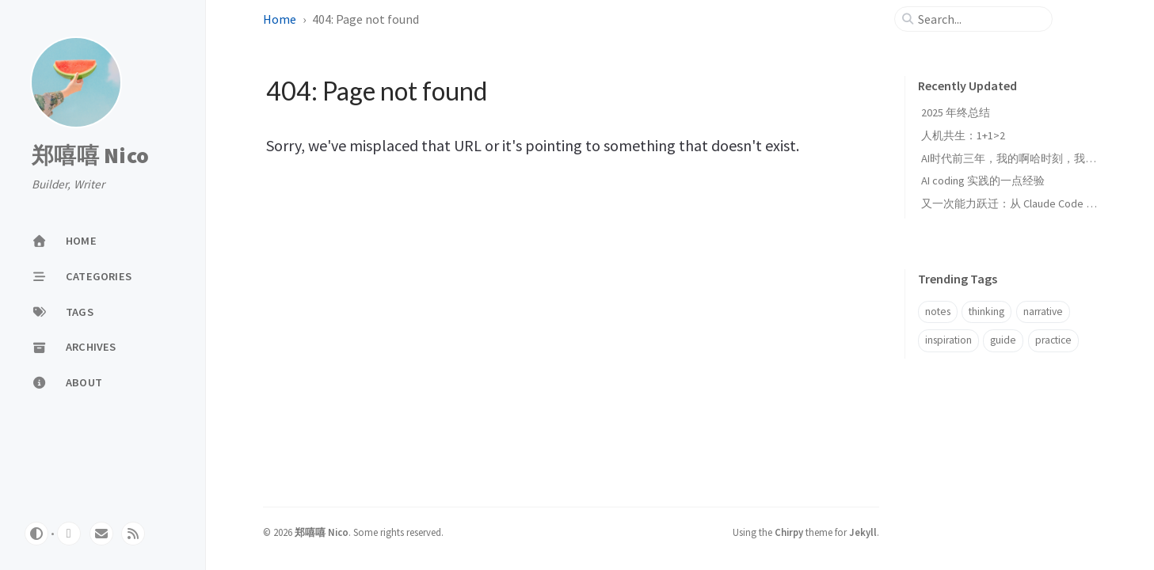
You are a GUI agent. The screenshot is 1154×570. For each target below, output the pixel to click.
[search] (979, 19)
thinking (986, 311)
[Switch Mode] (36, 533)
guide (1003, 340)
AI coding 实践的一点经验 (983, 180)
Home (279, 19)
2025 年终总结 (955, 112)
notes (937, 311)
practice (1053, 340)
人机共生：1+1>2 (963, 135)
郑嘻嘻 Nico (90, 155)
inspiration (948, 340)
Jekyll (863, 532)
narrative (1043, 311)
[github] (69, 533)
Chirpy (789, 532)
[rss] (133, 533)
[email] (101, 533)
